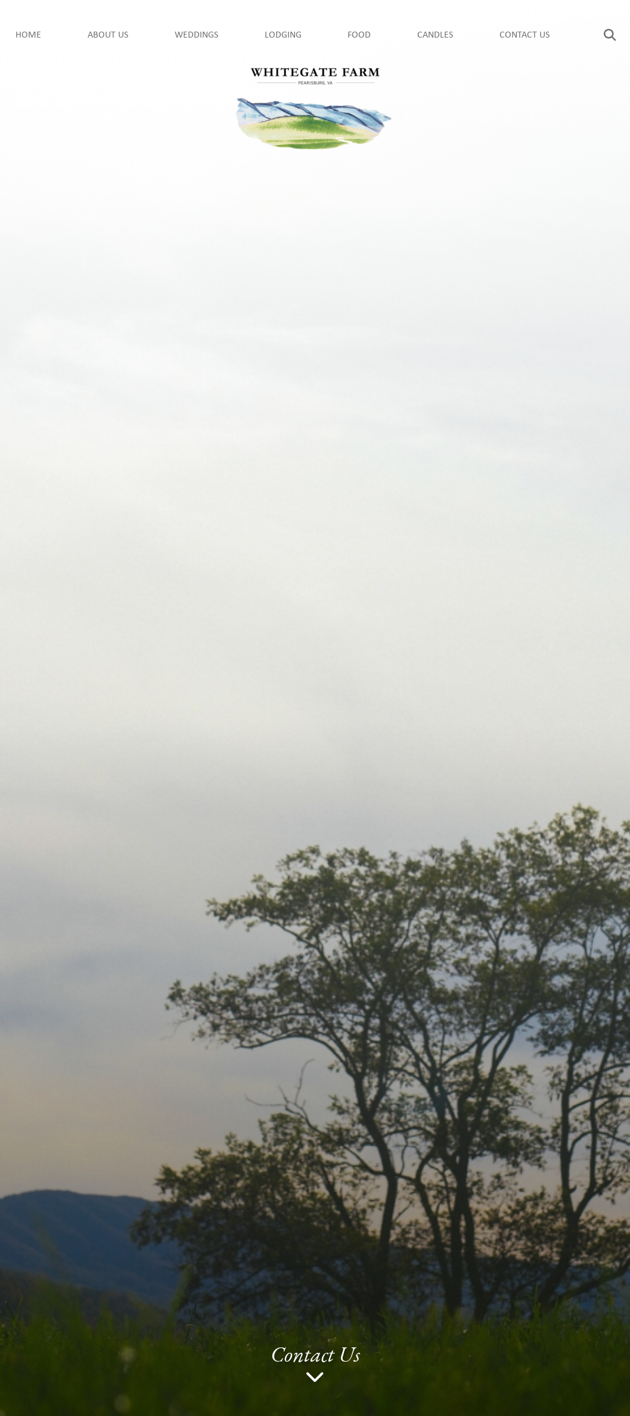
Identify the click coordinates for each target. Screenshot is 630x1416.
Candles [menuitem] (435, 35)
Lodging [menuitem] (283, 35)
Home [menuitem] (28, 35)
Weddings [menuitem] (196, 35)
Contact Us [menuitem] (524, 35)
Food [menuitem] (359, 35)
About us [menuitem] (108, 35)
